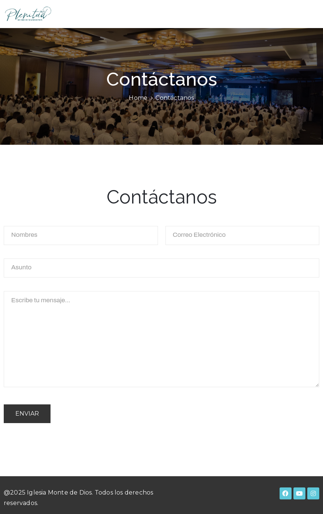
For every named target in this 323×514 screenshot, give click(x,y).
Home (138, 97)
